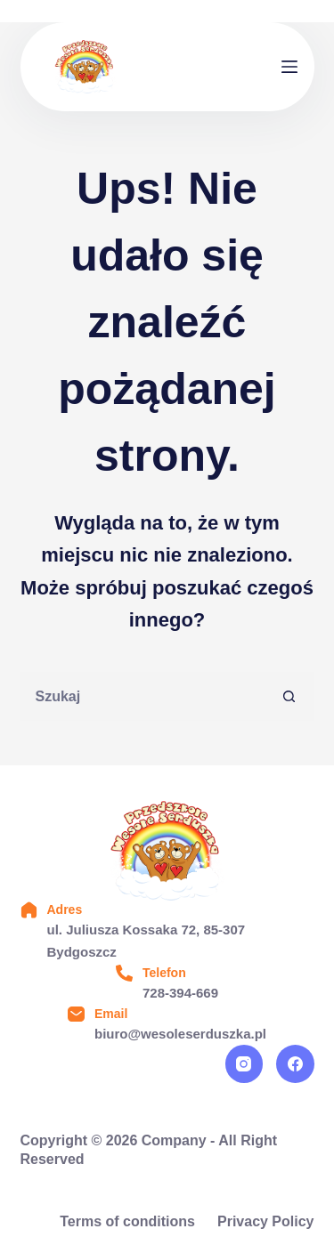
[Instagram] (244, 1064)
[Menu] (289, 67)
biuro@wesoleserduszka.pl (180, 1033)
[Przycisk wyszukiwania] (289, 696)
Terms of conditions (127, 1221)
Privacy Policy (265, 1221)
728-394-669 (180, 992)
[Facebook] (295, 1064)
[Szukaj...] (142, 696)
